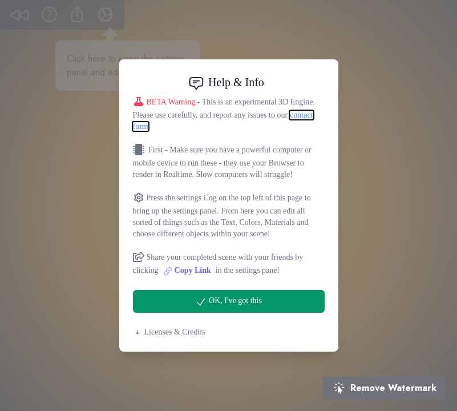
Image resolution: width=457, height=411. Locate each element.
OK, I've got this (228, 302)
